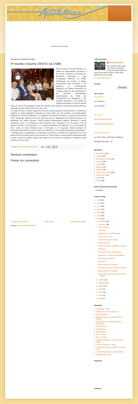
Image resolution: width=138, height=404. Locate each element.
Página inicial (49, 222)
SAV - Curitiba (101, 337)
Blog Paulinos (101, 329)
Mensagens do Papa (103, 159)
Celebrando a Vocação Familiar (109, 233)
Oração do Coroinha (105, 237)
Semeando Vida (103, 243)
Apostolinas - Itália (102, 309)
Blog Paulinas (101, 332)
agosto (101, 286)
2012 (99, 212)
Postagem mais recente (19, 222)
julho (100, 289)
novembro (102, 225)
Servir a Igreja (103, 227)
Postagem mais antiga (78, 222)
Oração (98, 164)
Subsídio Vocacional (103, 172)
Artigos (98, 156)
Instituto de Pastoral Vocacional (107, 312)
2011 (99, 216)
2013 (99, 209)
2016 (99, 200)
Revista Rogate (101, 314)
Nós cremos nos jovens (106, 258)
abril (100, 298)
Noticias (99, 162)
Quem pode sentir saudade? (108, 271)
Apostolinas (100, 153)
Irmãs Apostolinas (116, 62)
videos (98, 178)
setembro (102, 283)
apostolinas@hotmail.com (103, 119)
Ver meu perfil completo (102, 78)
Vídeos (98, 181)
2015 (99, 203)
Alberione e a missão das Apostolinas (111, 255)
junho (101, 292)
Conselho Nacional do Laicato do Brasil (110, 352)
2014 (99, 206)
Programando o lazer (103, 355)
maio (100, 295)
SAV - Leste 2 (101, 334)
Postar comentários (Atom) (26, 225)
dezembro (102, 221)
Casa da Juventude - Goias (105, 344)
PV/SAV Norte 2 (101, 326)
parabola (99, 167)
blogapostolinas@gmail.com (104, 124)
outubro (101, 280)
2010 (99, 219)
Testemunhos (101, 175)
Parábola (99, 170)
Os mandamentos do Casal (107, 240)
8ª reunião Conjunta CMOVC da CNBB (112, 268)
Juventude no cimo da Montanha (109, 252)
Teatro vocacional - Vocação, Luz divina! (112, 246)
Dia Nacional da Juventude (107, 265)
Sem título (101, 230)
